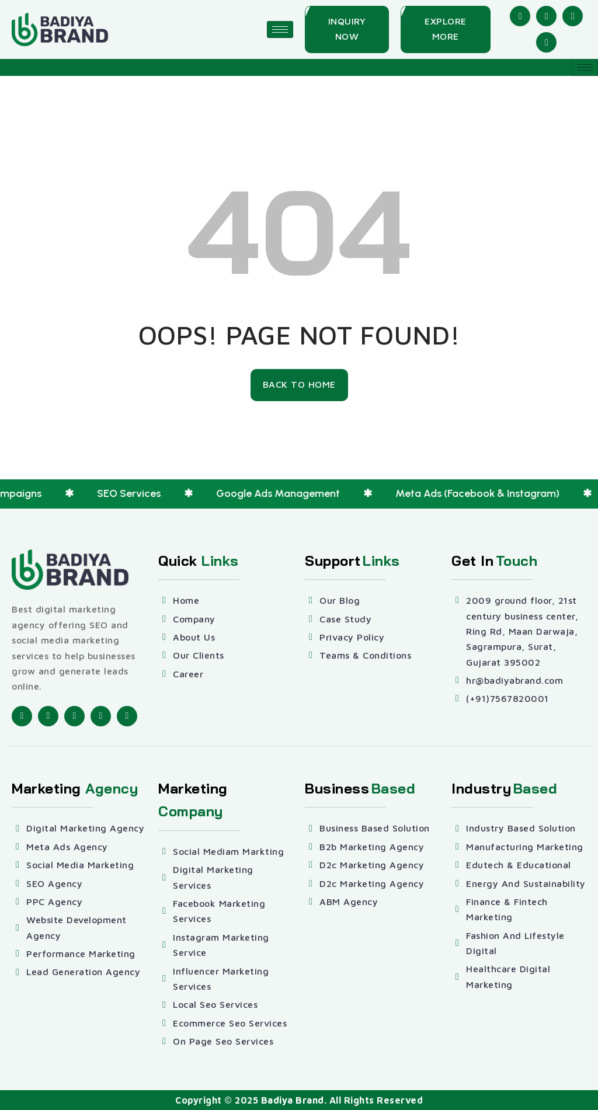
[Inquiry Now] (347, 29)
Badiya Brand (292, 1100)
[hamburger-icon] (280, 29)
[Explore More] (446, 29)
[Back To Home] (299, 385)
